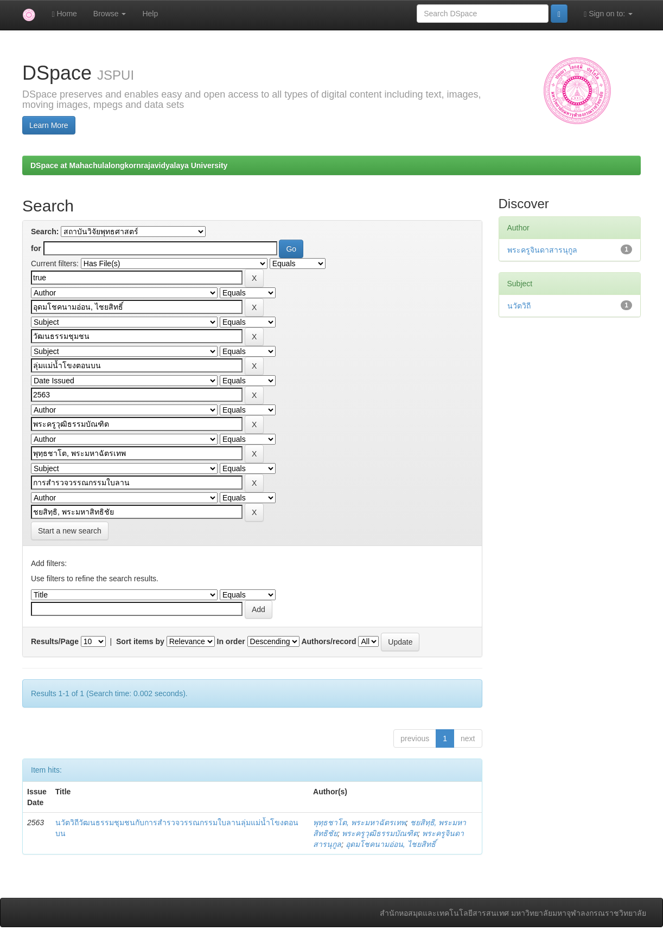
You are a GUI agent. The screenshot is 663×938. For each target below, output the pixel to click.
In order (231, 641)
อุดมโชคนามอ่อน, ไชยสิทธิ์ (391, 844)
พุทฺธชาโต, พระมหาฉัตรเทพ (359, 822)
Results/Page (55, 641)
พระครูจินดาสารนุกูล (542, 250)
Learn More (48, 125)
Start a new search (69, 530)
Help (150, 13)
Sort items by (140, 641)
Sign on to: (608, 13)
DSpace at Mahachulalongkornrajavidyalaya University (128, 165)
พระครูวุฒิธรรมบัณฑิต (380, 833)
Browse (109, 13)
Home (64, 13)
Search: (45, 231)
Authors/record (328, 641)
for (36, 248)
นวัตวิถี (519, 305)
